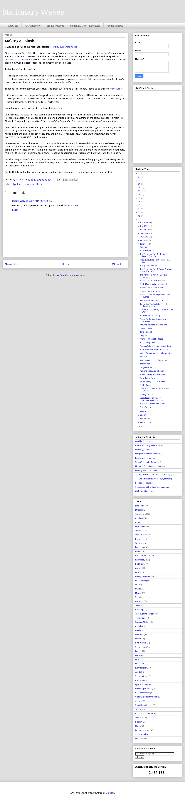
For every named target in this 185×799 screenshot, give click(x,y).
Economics (140, 506)
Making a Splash (146, 394)
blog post (101, 79)
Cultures (138, 701)
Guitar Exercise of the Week (146, 697)
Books (138, 572)
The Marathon (141, 676)
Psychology (140, 560)
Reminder (144, 247)
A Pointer (143, 357)
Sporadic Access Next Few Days (153, 280)
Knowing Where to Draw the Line (153, 325)
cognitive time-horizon (144, 614)
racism (138, 568)
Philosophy (140, 526)
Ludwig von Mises (33, 184)
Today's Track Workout (150, 266)
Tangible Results (146, 332)
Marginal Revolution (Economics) (149, 454)
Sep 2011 (144, 233)
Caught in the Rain (147, 367)
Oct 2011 (144, 230)
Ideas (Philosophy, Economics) (148, 462)
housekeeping (141, 581)
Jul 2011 (143, 240)
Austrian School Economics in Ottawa (155, 346)
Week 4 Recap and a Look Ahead (153, 284)
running (138, 518)
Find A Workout (55, 26)
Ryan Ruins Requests (143, 684)
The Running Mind (147, 343)
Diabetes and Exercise (144, 714)
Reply (15, 209)
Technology (140, 618)
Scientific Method (142, 622)
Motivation (139, 664)
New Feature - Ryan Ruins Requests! (154, 360)
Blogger (110, 792)
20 (139, 188)
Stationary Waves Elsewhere (85, 26)
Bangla (138, 651)
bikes (137, 659)
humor (138, 639)
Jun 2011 (144, 244)
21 (139, 184)
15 (139, 205)
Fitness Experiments (143, 689)
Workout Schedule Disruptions (152, 404)
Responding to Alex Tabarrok (152, 371)
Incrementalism (141, 734)
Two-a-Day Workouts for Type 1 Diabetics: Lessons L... (153, 305)
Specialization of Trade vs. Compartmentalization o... (152, 399)
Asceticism (139, 718)
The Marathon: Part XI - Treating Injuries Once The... (153, 255)
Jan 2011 (144, 422)
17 (139, 198)
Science (138, 605)
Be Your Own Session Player (151, 288)
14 (139, 209)
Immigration (140, 647)
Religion (138, 722)
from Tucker (116, 88)
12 (139, 216)
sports (138, 672)
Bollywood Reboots (143, 730)
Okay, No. (144, 335)
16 (139, 202)
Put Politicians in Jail (148, 251)
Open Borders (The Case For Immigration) (152, 487)
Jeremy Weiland (20, 201)
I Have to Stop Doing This (150, 291)
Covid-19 (139, 680)
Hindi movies (140, 643)
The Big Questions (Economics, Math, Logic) (153, 475)
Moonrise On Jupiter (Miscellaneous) (150, 466)
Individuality (140, 597)
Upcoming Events (142, 693)
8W (136, 585)
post (15, 79)
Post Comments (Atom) (72, 275)
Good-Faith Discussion (144, 556)
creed (137, 630)
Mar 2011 (144, 415)
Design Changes (146, 328)
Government (140, 514)
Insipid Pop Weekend (144, 705)
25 (139, 173)
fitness (138, 510)
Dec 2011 (144, 223)
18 (139, 195)
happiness (139, 547)
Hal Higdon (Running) (144, 483)
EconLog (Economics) (144, 450)
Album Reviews (115, 26)
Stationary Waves (33, 12)
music (137, 522)
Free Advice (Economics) (145, 458)
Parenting (139, 610)
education (139, 635)
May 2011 (144, 412)
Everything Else (141, 668)
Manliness (139, 655)
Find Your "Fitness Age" (144, 491)
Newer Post (12, 264)
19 (139, 191)
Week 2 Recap (145, 385)
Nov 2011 (144, 226)
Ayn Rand (17, 184)
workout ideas (141, 535)
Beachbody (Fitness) (143, 441)
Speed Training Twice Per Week (153, 374)
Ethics (137, 551)
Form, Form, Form (147, 378)
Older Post (119, 264)
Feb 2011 (144, 419)
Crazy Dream (145, 407)
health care (140, 564)
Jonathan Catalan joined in (18, 59)
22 (139, 180)
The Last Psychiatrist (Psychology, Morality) (153, 479)
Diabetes (138, 539)
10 (139, 427)
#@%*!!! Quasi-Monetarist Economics (156, 353)
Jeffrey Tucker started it (65, 47)
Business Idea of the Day (150, 316)
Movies (138, 593)
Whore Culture (141, 543)
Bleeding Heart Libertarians (146, 470)
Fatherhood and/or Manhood (152, 301)
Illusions (138, 531)
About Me (13, 26)
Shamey (138, 709)
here (66, 205)
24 (139, 177)
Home (66, 264)
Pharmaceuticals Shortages (151, 339)
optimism (139, 626)
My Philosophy (32, 26)
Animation (139, 738)
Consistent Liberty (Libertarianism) (149, 445)
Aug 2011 (144, 237)
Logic (137, 589)
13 (139, 212)
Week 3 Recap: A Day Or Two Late (154, 350)
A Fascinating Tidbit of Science (152, 382)
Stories (138, 726)
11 (139, 219)
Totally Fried (145, 364)
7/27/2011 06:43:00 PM (40, 201)
